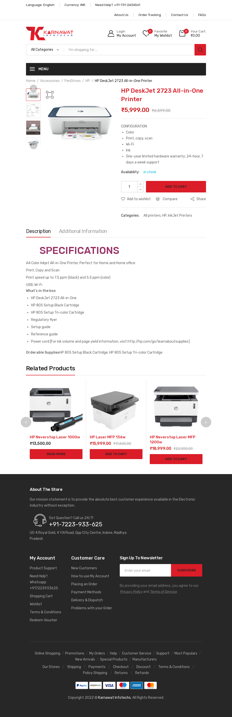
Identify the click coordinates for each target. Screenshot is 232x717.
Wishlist (36, 604)
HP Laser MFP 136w (108, 437)
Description (38, 231)
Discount (143, 667)
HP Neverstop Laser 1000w (55, 437)
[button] (50, 94)
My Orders (97, 653)
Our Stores (51, 667)
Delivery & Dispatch (87, 600)
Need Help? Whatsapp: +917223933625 (44, 582)
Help (113, 653)
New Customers (84, 568)
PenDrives (72, 81)
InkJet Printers (180, 215)
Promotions (74, 653)
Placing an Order (84, 584)
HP (88, 81)
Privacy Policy (131, 592)
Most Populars (185, 653)
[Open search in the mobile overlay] (116, 49)
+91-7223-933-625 (75, 524)
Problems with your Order (91, 608)
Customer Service (136, 653)
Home (31, 81)
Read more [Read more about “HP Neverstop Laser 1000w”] (56, 454)
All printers (152, 215)
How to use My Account (90, 576)
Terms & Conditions (45, 612)
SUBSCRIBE (186, 570)
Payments (97, 667)
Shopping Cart (41, 596)
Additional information (83, 231)
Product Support (43, 568)
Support (163, 653)
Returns (121, 673)
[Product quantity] (132, 186)
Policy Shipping (95, 673)
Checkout (121, 667)
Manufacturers (144, 659)
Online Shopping (47, 653)
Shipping (74, 667)
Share (198, 199)
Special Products (114, 659)
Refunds (142, 673)
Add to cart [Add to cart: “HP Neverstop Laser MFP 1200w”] (176, 459)
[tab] (38, 232)
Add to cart (176, 186)
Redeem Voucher (43, 620)
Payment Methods (86, 592)
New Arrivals (85, 659)
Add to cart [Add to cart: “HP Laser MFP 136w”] (116, 454)
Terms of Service (163, 592)
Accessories (50, 81)
